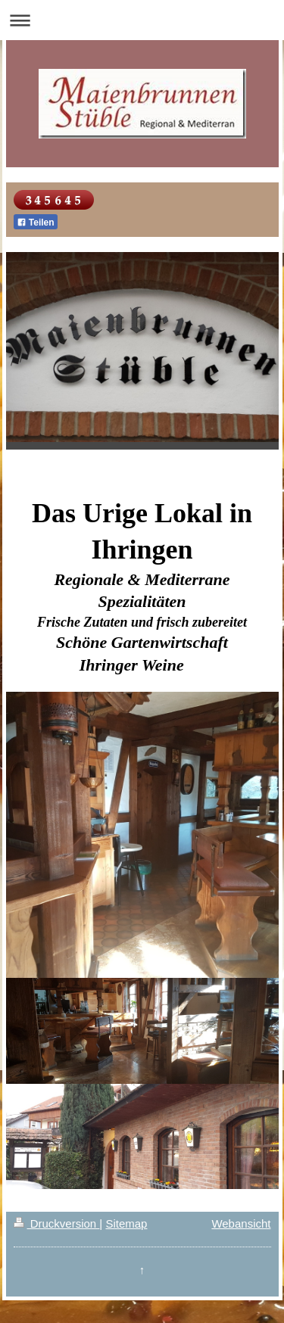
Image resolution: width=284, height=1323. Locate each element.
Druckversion (57, 1223)
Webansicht (240, 1223)
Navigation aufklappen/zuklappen (142, 20)
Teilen (36, 222)
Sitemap (126, 1223)
